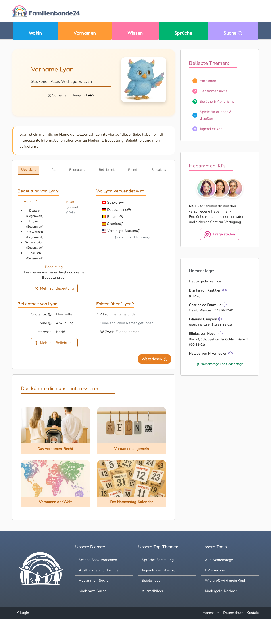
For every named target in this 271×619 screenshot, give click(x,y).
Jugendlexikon (211, 128)
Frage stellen (219, 234)
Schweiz (113, 202)
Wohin (35, 33)
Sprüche (183, 33)
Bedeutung (77, 169)
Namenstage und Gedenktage (219, 364)
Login (22, 612)
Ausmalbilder (152, 591)
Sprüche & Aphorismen (218, 101)
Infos (52, 169)
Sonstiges (159, 169)
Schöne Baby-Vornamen (98, 559)
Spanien (113, 223)
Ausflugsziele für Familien (100, 570)
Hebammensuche (214, 91)
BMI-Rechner (215, 570)
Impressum (211, 612)
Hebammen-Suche (94, 580)
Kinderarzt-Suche (92, 591)
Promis (133, 169)
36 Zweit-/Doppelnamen (119, 331)
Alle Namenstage (219, 559)
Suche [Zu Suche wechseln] (232, 33)
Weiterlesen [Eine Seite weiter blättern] (154, 359)
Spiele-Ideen (152, 580)
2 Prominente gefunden (119, 314)
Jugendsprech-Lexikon (159, 570)
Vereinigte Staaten (122, 230)
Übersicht (28, 169)
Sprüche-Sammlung (158, 559)
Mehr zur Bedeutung (54, 288)
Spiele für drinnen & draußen (216, 115)
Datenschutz (233, 612)
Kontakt (253, 612)
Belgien (113, 216)
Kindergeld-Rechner (221, 591)
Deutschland (117, 209)
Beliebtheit (107, 169)
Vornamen (84, 33)
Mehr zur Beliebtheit (54, 342)
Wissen (135, 33)
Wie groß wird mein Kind (225, 580)
